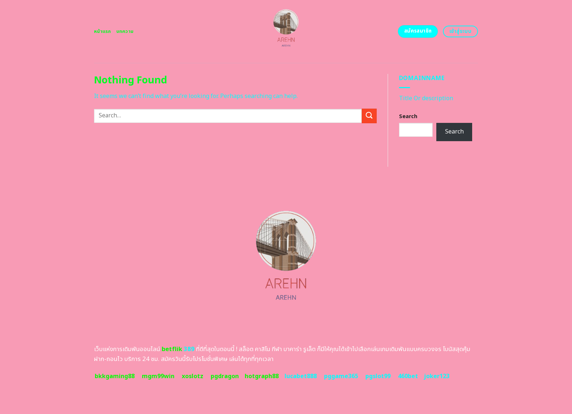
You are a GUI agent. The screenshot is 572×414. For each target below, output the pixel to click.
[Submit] (369, 116)
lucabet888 (301, 376)
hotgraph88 (262, 376)
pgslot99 (378, 376)
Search (408, 116)
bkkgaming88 (115, 376)
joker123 (436, 376)
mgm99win (158, 376)
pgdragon (225, 376)
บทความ (125, 31)
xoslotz (192, 376)
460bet (408, 376)
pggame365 (341, 376)
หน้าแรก (102, 31)
